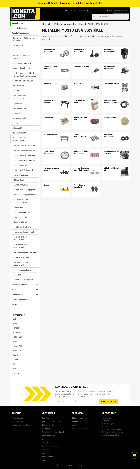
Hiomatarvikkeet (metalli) (24, 212)
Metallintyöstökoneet (21, 33)
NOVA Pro (17, 350)
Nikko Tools (17, 337)
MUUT (14, 289)
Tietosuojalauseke (49, 456)
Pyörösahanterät (20, 217)
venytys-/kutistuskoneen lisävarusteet (24, 263)
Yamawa (16, 373)
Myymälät (46, 453)
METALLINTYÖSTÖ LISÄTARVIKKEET (19, 139)
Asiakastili (78, 413)
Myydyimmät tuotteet (21, 425)
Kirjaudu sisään (106, 10)
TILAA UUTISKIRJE (108, 401)
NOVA (15, 341)
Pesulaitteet (17, 103)
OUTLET (16, 359)
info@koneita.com (116, 432)
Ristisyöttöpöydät (21, 175)
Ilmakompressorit (20, 118)
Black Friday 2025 (49, 435)
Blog (43, 460)
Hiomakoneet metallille (22, 63)
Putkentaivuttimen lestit (23, 257)
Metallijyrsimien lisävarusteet (25, 150)
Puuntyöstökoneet (19, 28)
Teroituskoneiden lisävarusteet (20, 238)
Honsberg (17, 328)
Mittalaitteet (19, 180)
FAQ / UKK (46, 442)
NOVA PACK (18, 346)
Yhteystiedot (92, 10)
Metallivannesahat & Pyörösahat (21, 57)
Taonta (15, 123)
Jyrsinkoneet (18, 45)
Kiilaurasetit (17, 128)
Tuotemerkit (19, 315)
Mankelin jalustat (20, 222)
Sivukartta (46, 449)
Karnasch (16, 332)
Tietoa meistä (47, 425)
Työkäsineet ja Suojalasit (23, 279)
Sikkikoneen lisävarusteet (24, 232)
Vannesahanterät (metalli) (24, 160)
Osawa (15, 355)
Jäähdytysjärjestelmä (22, 270)
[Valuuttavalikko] (82, 10)
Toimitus (45, 418)
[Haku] (110, 17)
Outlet (14, 304)
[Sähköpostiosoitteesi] (77, 401)
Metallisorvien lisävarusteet (24, 145)
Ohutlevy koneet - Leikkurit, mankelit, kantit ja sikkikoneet (25, 74)
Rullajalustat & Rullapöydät (24, 190)
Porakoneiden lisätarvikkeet (25, 155)
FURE (15, 323)
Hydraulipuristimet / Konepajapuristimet (20, 97)
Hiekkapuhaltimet (20, 108)
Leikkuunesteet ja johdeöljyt (25, 194)
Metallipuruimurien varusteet (25, 252)
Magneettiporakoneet (21, 68)
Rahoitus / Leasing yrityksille (53, 432)
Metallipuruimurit (19, 133)
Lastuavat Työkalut (20, 284)
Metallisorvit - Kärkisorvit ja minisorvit (23, 39)
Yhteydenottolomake (50, 446)
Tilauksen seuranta (79, 418)
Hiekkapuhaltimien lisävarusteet (21, 246)
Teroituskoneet (19, 90)
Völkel (15, 368)
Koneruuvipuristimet (22, 165)
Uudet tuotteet (18, 421)
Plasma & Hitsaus (19, 113)
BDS (14, 319)
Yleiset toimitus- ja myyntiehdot (55, 421)
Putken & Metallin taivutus (23, 81)
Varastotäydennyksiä (20, 299)
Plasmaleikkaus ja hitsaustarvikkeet (21, 201)
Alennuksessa (17, 23)
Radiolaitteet (17, 294)
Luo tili (74, 425)
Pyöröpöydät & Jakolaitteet (25, 170)
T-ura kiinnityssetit (21, 185)
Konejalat (17, 275)
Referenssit (46, 428)
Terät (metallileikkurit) (22, 227)
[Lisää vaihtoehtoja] (134, 455)
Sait (14, 364)
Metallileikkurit (18, 85)
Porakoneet (17, 50)
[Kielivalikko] (70, 10)
